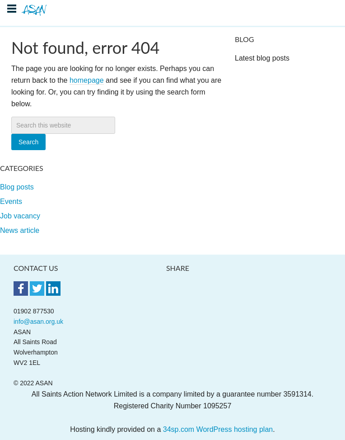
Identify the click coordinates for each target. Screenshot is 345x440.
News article (19, 230)
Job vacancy (20, 216)
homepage (87, 80)
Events (11, 201)
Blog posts (17, 187)
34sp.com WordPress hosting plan (218, 429)
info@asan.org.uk (38, 321)
